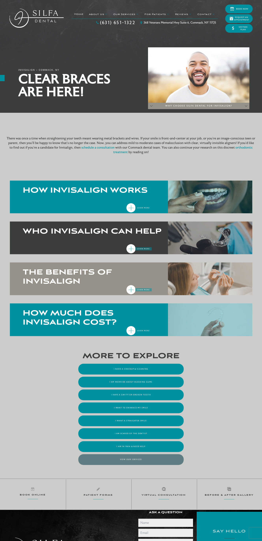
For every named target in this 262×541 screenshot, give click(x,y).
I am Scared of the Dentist (197, 381)
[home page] (36, 18)
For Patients (156, 14)
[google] (84, 479)
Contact (206, 14)
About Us (98, 14)
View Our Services (164, 394)
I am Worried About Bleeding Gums (131, 369)
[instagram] (121, 479)
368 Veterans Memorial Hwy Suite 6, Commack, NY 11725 (177, 22)
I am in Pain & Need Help (98, 394)
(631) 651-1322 (115, 23)
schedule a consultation (98, 148)
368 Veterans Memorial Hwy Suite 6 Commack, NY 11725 (229, 492)
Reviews (183, 14)
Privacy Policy (53, 507)
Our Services (126, 14)
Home (78, 14)
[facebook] (102, 479)
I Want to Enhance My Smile (65, 381)
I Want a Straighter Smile (131, 381)
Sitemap (40, 507)
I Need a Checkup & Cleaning (65, 369)
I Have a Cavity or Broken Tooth (197, 369)
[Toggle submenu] (106, 14)
